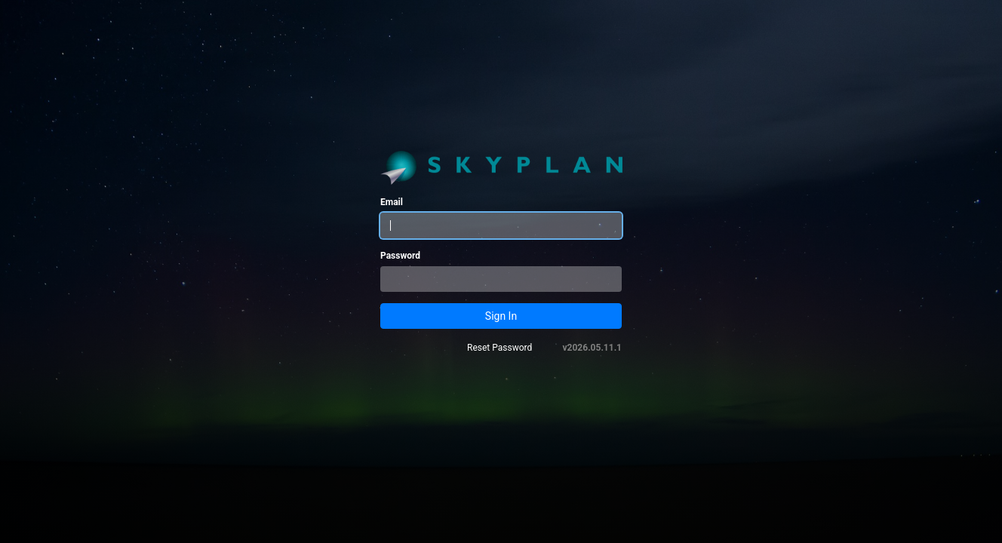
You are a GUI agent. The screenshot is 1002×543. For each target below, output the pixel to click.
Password (400, 255)
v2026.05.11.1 (592, 347)
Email (391, 202)
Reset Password (499, 347)
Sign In (501, 316)
